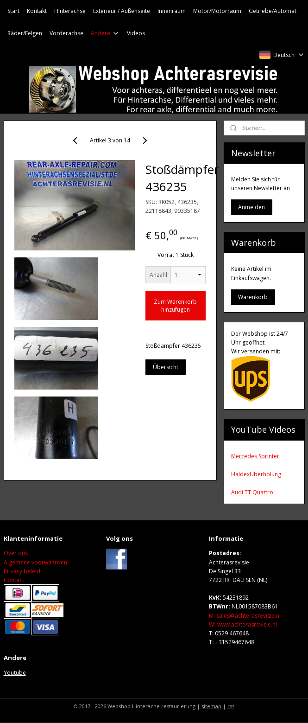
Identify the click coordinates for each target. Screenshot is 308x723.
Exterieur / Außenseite (121, 11)
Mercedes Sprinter (255, 456)
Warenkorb (253, 297)
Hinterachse (70, 11)
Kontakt (37, 11)
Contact (14, 580)
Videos (136, 33)
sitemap (211, 706)
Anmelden (251, 207)
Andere (105, 33)
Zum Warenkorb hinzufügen (175, 306)
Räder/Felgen (24, 33)
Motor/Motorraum (217, 11)
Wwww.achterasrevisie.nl (243, 624)
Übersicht (165, 367)
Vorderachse (66, 33)
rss (230, 706)
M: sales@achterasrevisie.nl (245, 616)
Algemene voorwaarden (35, 562)
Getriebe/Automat (272, 11)
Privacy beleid (22, 571)
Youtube (15, 673)
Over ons (16, 553)
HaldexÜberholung (256, 474)
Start (13, 11)
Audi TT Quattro (252, 492)
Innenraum (171, 11)
